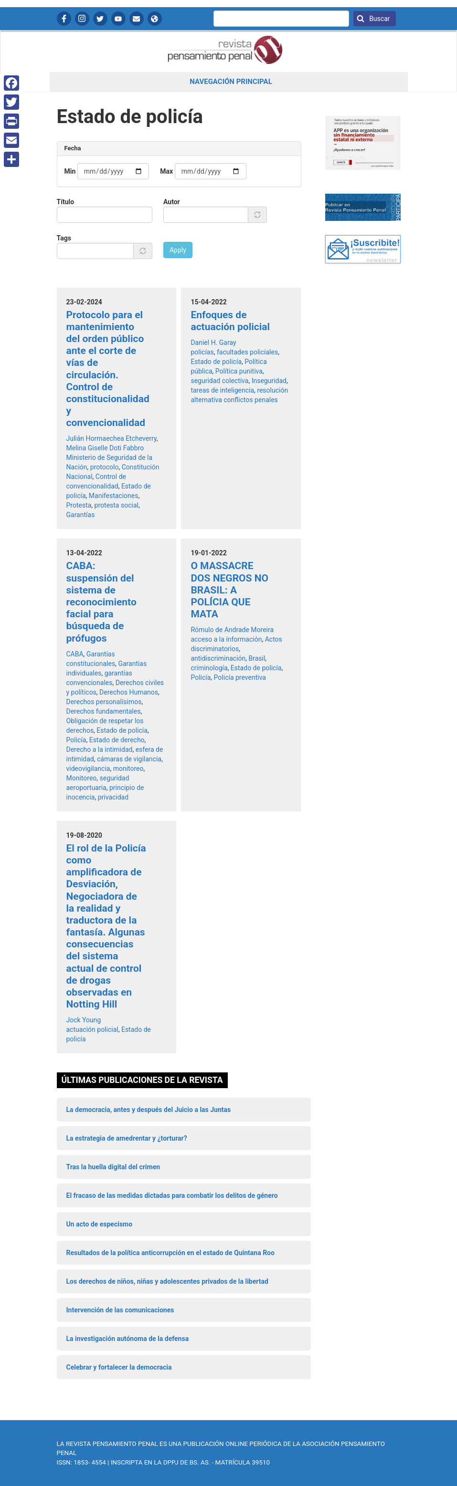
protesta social (116, 505)
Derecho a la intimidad (99, 749)
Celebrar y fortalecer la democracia (119, 1367)
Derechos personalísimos (104, 702)
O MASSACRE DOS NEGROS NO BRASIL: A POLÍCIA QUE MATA (229, 590)
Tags (64, 238)
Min (70, 171)
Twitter (100, 18)
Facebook (64, 18)
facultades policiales (247, 352)
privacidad (113, 797)
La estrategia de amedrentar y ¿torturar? (126, 1138)
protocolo (104, 467)
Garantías (80, 515)
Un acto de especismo (99, 1224)
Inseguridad (269, 380)
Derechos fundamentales (103, 711)
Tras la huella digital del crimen (113, 1167)
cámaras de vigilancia (129, 759)
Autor (171, 202)
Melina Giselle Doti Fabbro (105, 448)
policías (202, 352)
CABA (75, 654)
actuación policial (92, 1029)
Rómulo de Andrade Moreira (232, 630)
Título (65, 202)
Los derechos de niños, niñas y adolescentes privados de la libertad (167, 1281)
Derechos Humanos (128, 692)
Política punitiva (239, 371)
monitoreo (128, 768)
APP (155, 18)
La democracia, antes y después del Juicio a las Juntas (148, 1109)
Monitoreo (81, 778)
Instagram (82, 18)
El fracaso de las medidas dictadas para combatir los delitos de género (172, 1195)
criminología (209, 668)
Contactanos (136, 18)
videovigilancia (88, 768)
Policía (76, 740)
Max (166, 171)
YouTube (118, 18)
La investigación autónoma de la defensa (127, 1338)
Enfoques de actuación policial (230, 321)
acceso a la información (226, 639)
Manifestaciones (113, 495)
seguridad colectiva (219, 380)
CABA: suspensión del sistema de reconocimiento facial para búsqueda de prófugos (101, 602)
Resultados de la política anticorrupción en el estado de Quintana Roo (170, 1253)
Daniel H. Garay (213, 342)
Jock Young (83, 1020)
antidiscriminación (218, 658)
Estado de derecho (117, 740)
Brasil (256, 658)
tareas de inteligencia (222, 390)
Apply (178, 250)
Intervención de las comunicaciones (120, 1310)
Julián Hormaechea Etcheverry (111, 438)
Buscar (379, 18)
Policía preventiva (240, 677)
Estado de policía (216, 361)
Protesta (79, 505)
